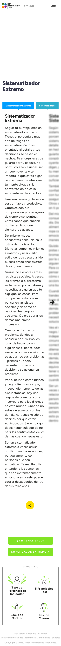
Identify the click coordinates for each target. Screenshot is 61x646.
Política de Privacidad (12, 637)
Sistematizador (30, 540)
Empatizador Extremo (30, 551)
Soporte (56, 637)
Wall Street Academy (25, 633)
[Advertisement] (30, 42)
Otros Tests (30, 567)
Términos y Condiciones (37, 637)
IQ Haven (42, 633)
